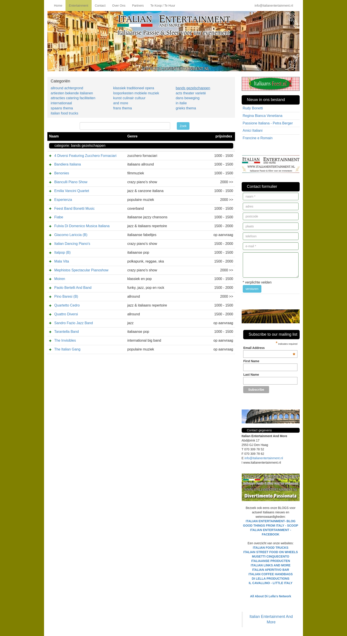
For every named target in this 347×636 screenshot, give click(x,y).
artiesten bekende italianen (72, 93)
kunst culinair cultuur (129, 98)
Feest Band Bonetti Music (74, 208)
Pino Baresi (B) (66, 296)
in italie (181, 103)
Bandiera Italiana (67, 164)
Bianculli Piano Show (70, 182)
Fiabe (58, 217)
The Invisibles (65, 340)
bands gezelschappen (193, 88)
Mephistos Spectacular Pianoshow (81, 270)
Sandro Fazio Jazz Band (73, 323)
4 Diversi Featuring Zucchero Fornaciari (85, 156)
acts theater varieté (191, 93)
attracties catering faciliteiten (73, 98)
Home (58, 5)
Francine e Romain (258, 138)
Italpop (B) (62, 252)
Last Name (251, 374)
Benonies (61, 173)
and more (120, 103)
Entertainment (78, 5)
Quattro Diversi (66, 314)
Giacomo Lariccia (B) (70, 235)
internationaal (61, 103)
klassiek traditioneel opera (133, 88)
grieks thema (186, 108)
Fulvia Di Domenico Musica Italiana (82, 226)
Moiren (59, 279)
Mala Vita (61, 261)
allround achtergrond (67, 88)
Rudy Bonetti (253, 108)
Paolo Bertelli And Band (72, 287)
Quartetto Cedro (67, 305)
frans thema (122, 108)
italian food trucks (64, 113)
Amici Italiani (253, 130)
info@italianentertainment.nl (273, 5)
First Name (251, 361)
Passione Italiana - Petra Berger (268, 123)
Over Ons (118, 5)
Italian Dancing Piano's (72, 244)
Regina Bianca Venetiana (263, 116)
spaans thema (62, 108)
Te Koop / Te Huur (162, 5)
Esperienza (63, 200)
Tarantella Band (66, 331)
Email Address (269, 348)
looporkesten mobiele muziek (136, 93)
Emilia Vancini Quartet (71, 191)
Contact (100, 5)
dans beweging (188, 98)
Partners (138, 5)
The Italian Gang (67, 349)
